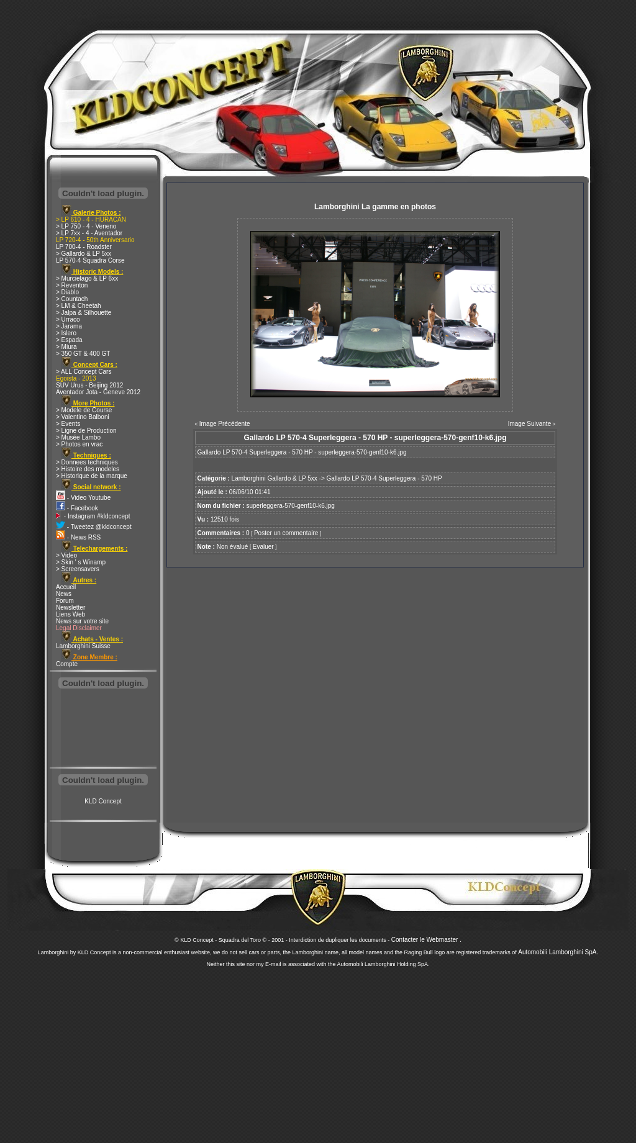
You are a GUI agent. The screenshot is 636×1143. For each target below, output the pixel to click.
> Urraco (68, 319)
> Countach (72, 299)
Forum (65, 600)
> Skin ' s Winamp (81, 562)
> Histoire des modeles (87, 469)
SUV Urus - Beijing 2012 (89, 385)
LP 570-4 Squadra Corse (90, 260)
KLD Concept (102, 801)
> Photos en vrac (79, 444)
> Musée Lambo (78, 437)
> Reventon (72, 285)
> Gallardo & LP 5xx (83, 253)
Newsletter (70, 607)
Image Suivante (530, 423)
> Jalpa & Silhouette (83, 312)
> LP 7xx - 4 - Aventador (89, 233)
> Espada (69, 340)
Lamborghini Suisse (83, 646)
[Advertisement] (103, 729)
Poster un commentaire (286, 533)
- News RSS (78, 537)
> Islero (66, 333)
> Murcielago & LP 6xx (87, 278)
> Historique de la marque (91, 475)
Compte (67, 664)
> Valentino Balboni (82, 416)
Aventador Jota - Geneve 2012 (98, 392)
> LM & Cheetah (78, 305)
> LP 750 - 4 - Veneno (86, 226)
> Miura (66, 346)
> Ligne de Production (86, 430)
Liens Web (70, 614)
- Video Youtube (83, 497)
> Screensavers (77, 569)
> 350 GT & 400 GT (83, 353)
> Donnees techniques (87, 462)
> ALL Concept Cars (83, 371)
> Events (68, 423)
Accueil (66, 587)
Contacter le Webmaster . (426, 939)
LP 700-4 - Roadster (84, 246)
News (63, 593)
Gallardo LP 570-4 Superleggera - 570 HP (384, 478)
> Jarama (69, 326)
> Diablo (67, 292)
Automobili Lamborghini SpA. (558, 952)
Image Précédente (224, 423)
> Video (66, 555)
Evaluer (263, 546)
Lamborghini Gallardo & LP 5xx (274, 478)
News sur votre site (82, 621)
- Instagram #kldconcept (93, 516)
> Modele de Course (84, 410)
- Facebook (77, 508)
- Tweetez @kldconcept (94, 526)
